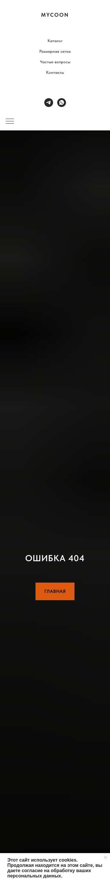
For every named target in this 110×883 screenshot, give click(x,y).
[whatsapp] (61, 102)
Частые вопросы (55, 61)
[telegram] (48, 102)
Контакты (55, 72)
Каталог (55, 40)
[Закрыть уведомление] (106, 857)
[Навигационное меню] (10, 122)
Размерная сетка (55, 51)
